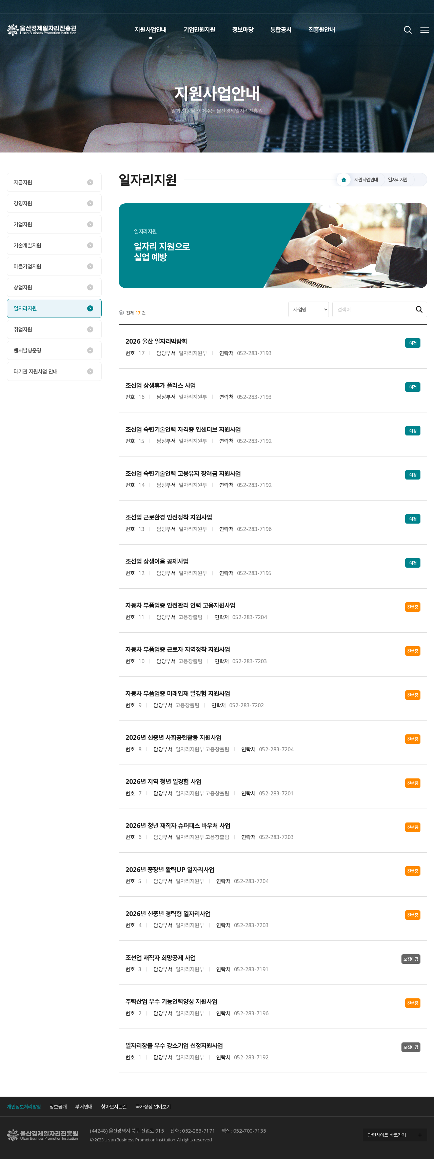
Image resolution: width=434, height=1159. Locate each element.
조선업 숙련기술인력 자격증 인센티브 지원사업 (183, 429)
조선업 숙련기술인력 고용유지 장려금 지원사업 (183, 473)
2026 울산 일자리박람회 (156, 341)
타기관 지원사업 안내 (36, 371)
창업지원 (23, 287)
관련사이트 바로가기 (387, 1135)
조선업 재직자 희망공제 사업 (160, 958)
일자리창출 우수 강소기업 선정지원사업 (174, 1045)
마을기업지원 (27, 266)
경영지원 (23, 203)
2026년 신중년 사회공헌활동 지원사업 (173, 737)
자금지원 (23, 182)
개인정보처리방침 (24, 1106)
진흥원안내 (322, 29)
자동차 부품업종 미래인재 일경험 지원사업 (177, 693)
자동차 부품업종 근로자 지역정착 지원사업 (177, 649)
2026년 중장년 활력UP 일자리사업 (169, 870)
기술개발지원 (27, 245)
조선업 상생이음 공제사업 (157, 561)
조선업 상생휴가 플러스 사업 (160, 385)
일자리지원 (25, 308)
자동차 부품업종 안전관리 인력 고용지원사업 (180, 605)
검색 (407, 29)
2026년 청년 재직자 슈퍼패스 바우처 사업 (177, 825)
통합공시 (280, 29)
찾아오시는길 (114, 1106)
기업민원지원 (199, 29)
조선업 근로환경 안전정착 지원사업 (168, 517)
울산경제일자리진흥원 (41, 30)
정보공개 (58, 1106)
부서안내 (83, 1106)
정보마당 (242, 29)
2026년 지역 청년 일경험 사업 (163, 781)
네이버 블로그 (420, 7)
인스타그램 (407, 7)
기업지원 (23, 224)
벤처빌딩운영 (27, 350)
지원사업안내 (150, 29)
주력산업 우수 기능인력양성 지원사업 (171, 1001)
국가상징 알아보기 (153, 1106)
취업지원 (23, 329)
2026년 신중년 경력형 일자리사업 (168, 914)
